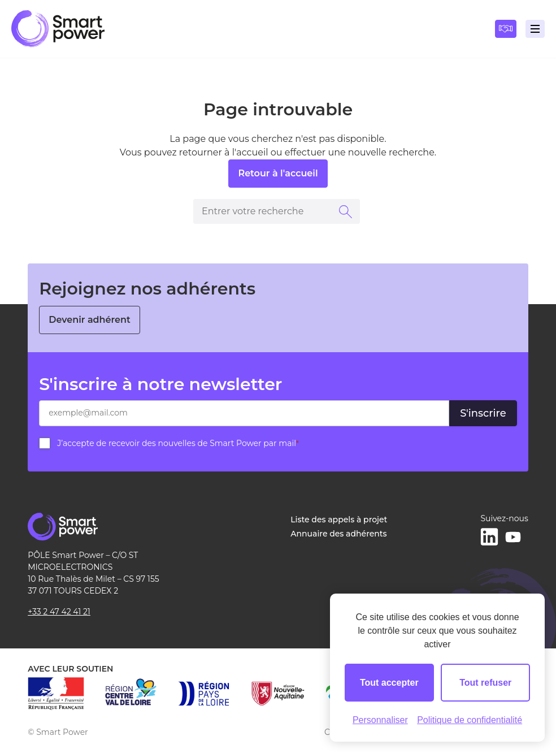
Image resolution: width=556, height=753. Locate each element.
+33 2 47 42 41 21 (59, 612)
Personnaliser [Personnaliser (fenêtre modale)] (380, 720)
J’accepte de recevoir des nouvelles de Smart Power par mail (178, 443)
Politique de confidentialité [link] (469, 720)
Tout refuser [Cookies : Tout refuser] (485, 682)
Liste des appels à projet (338, 519)
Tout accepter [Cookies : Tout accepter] (389, 682)
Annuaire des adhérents (338, 534)
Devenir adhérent (90, 319)
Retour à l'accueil (278, 173)
